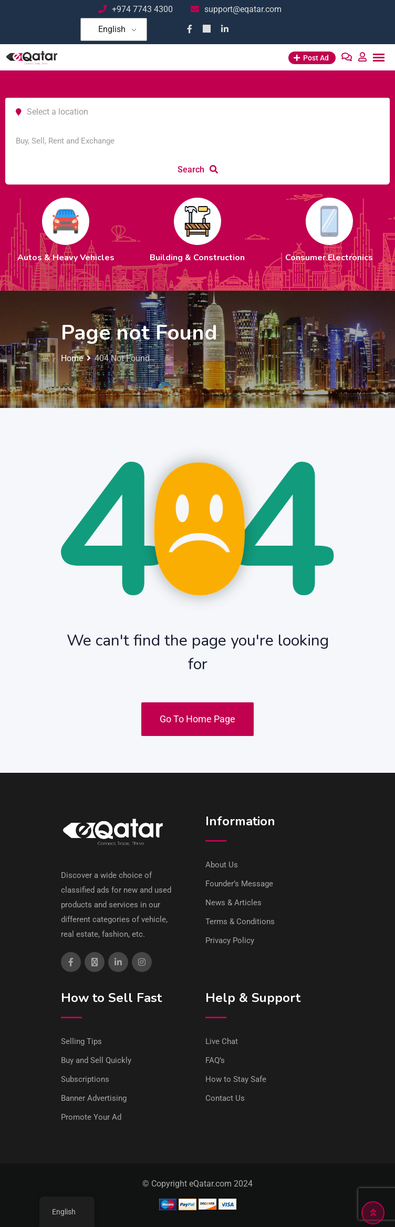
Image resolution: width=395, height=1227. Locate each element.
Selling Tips (81, 1041)
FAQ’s (215, 1060)
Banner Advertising (94, 1098)
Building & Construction (197, 257)
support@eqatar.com (243, 9)
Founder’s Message (239, 883)
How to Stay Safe (235, 1079)
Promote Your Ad (91, 1117)
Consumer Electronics (329, 257)
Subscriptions (85, 1079)
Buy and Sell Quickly (96, 1060)
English (112, 29)
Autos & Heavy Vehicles (66, 257)
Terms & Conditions (240, 921)
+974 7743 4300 (142, 9)
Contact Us (225, 1098)
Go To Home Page (197, 718)
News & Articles (233, 902)
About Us (221, 865)
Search (198, 170)
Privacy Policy (229, 940)
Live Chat (221, 1041)
